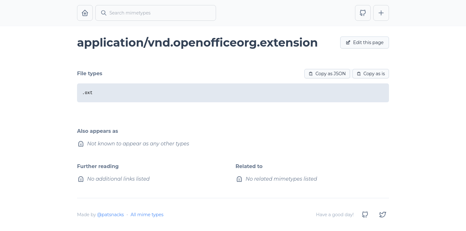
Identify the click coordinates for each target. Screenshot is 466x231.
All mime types (146, 214)
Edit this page (365, 42)
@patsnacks (110, 214)
